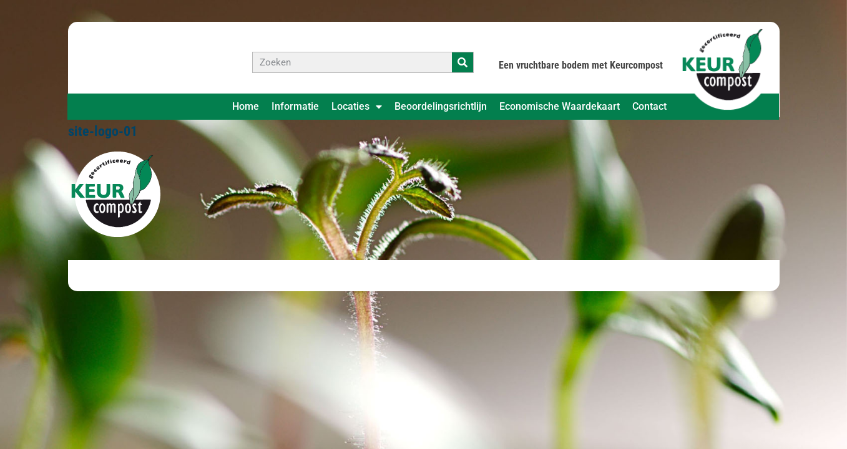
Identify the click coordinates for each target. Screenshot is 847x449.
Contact (649, 106)
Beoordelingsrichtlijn (440, 106)
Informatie (295, 106)
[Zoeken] (462, 62)
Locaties (356, 106)
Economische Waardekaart (559, 106)
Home (245, 106)
